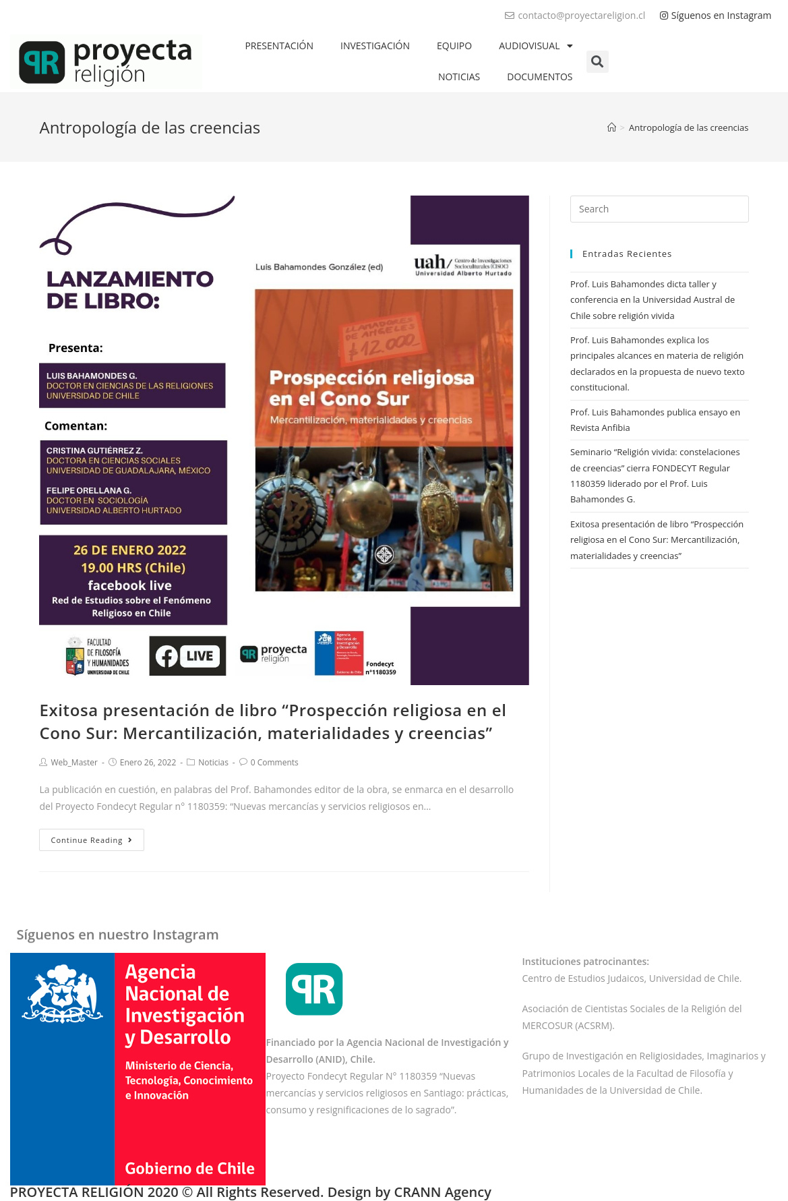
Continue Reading (92, 840)
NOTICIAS (459, 76)
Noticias (213, 762)
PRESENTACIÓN (279, 45)
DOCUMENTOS (539, 76)
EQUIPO (454, 45)
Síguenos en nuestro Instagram (118, 929)
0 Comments (275, 762)
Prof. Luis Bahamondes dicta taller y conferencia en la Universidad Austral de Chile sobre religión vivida (652, 300)
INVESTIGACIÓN (375, 45)
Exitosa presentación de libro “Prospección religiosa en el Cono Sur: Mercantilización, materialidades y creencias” (272, 721)
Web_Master (74, 762)
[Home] (611, 127)
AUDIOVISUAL (535, 45)
